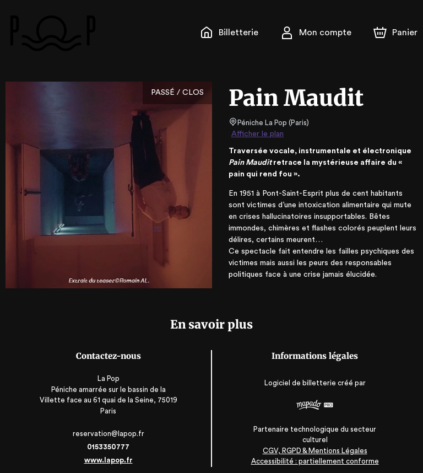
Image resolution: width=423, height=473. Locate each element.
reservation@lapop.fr (108, 423)
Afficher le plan (256, 134)
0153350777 (108, 436)
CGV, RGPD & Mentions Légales (315, 440)
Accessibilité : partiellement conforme (315, 451)
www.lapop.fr (108, 449)
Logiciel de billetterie (300, 379)
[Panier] (395, 33)
